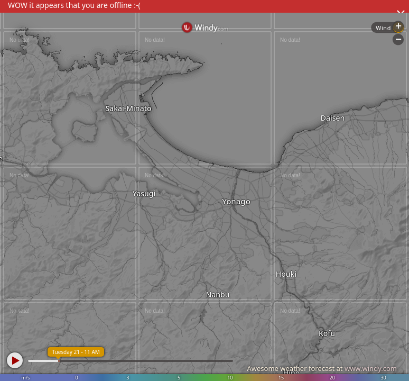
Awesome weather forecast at (322, 368)
